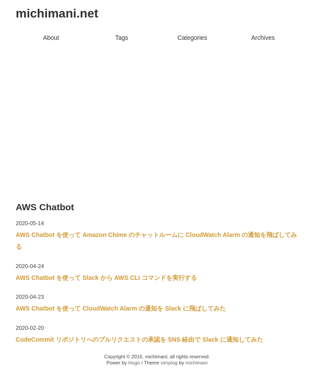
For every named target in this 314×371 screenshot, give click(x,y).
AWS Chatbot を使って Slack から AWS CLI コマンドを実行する (106, 277)
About (51, 37)
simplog (169, 362)
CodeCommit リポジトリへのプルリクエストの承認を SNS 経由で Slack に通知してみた (139, 339)
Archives (263, 37)
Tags (121, 37)
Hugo (134, 362)
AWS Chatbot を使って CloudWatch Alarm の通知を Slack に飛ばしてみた (121, 308)
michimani (196, 362)
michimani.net (57, 13)
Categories (192, 37)
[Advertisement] (157, 110)
